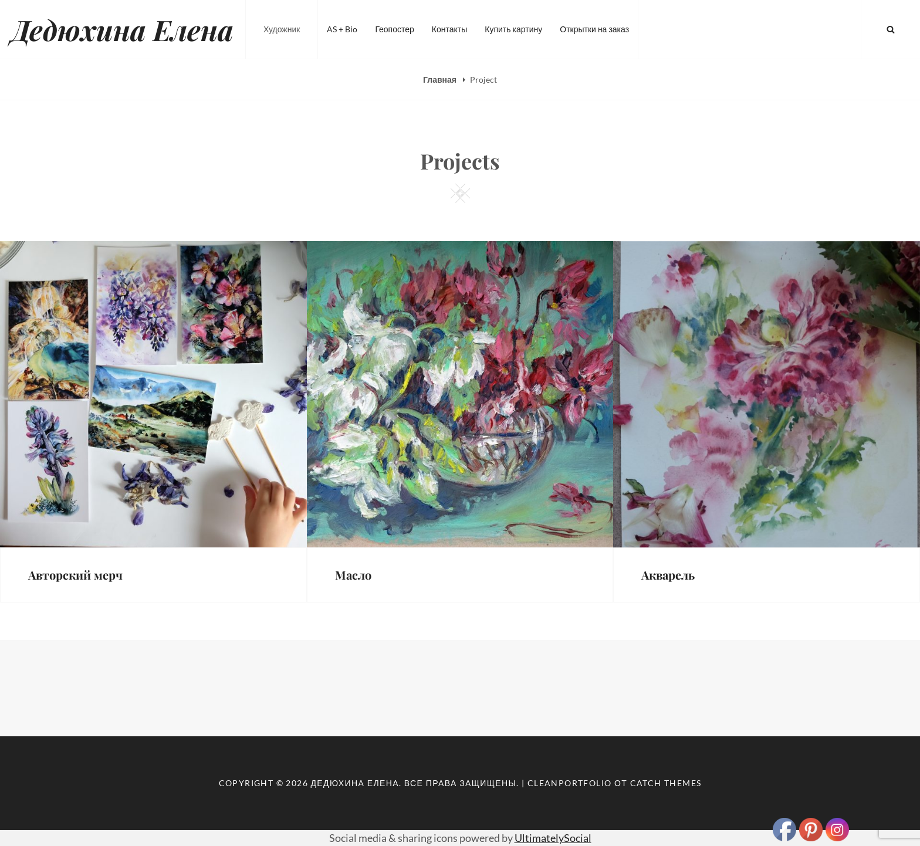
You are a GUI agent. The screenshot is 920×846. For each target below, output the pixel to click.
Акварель (668, 575)
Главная (440, 79)
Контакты (449, 29)
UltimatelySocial (553, 837)
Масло (353, 575)
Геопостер (394, 29)
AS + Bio (342, 29)
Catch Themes (666, 783)
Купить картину (513, 29)
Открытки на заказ (594, 29)
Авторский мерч (75, 575)
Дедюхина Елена (123, 29)
